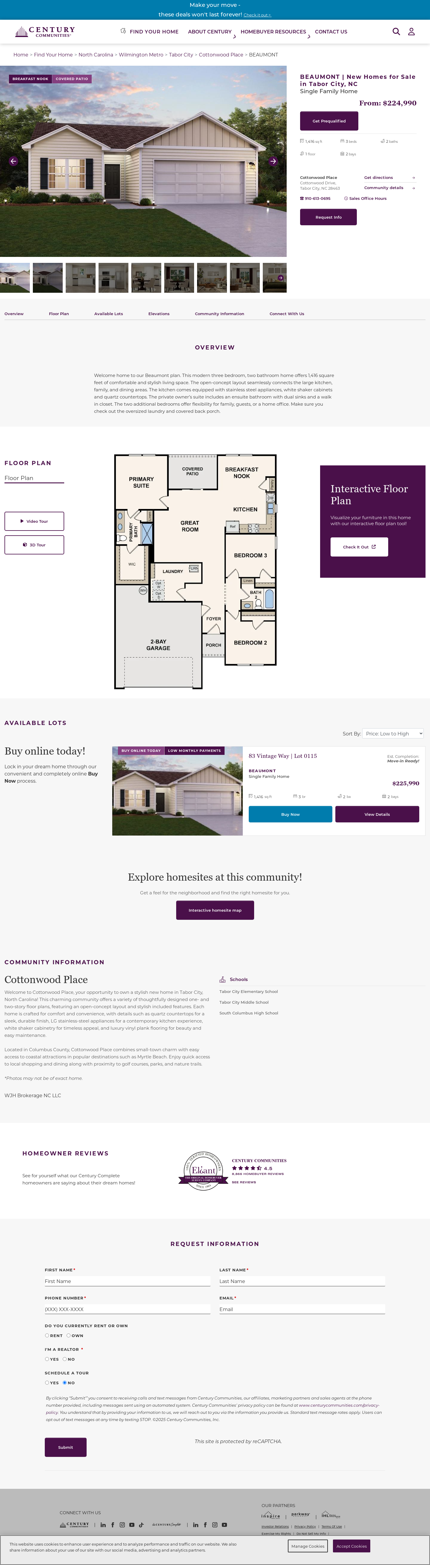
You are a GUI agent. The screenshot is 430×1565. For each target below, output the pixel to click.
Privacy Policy (305, 1526)
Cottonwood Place (221, 54)
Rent (56, 1335)
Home (20, 54)
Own (78, 1335)
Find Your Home (53, 54)
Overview (14, 313)
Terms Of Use (332, 1526)
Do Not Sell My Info (311, 1534)
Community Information (219, 313)
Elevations (159, 313)
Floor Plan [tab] (18, 478)
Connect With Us (287, 313)
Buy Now (290, 814)
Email (226, 1297)
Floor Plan (59, 313)
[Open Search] (396, 32)
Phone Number (64, 1297)
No (71, 1359)
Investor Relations (275, 1526)
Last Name (232, 1269)
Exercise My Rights (276, 1534)
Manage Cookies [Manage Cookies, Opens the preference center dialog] (307, 1545)
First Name (59, 1269)
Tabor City (181, 54)
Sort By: (352, 733)
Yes (54, 1359)
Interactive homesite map (215, 910)
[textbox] (107, 1095)
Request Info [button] (329, 217)
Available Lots (108, 313)
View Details (377, 814)
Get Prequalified (329, 120)
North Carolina (96, 54)
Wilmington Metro (141, 54)
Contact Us (331, 31)
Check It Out (356, 546)
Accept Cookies (352, 1545)
